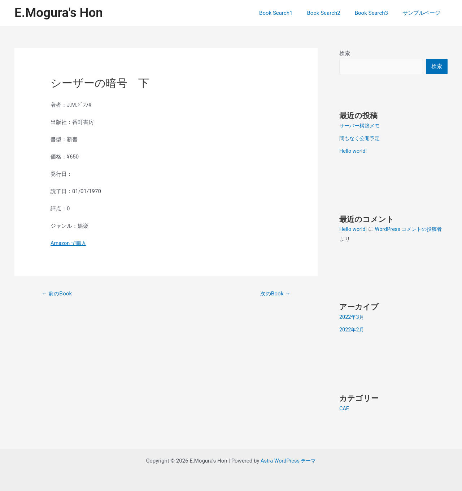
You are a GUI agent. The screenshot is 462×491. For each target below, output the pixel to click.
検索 (344, 53)
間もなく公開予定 (361, 138)
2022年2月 (352, 328)
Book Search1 (288, 13)
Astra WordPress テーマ (288, 459)
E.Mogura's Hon (58, 12)
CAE (344, 407)
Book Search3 (376, 13)
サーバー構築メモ (361, 126)
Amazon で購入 (69, 243)
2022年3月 (352, 316)
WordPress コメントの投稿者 (411, 228)
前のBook (58, 293)
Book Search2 (332, 13)
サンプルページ (423, 13)
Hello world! (353, 150)
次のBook (274, 293)
